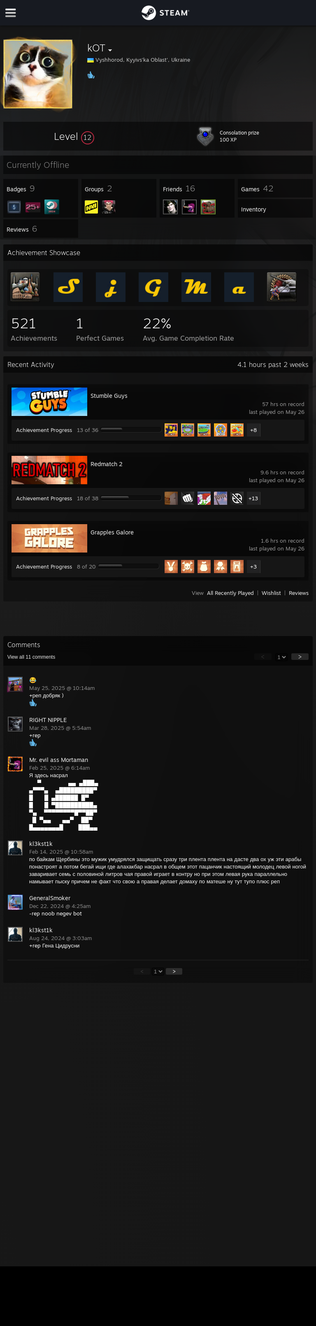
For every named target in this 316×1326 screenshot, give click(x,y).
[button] (74, 136)
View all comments (31, 657)
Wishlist (271, 593)
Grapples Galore (112, 532)
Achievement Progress (44, 430)
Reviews (299, 593)
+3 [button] (253, 566)
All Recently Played (230, 593)
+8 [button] (253, 430)
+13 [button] (253, 498)
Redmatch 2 (107, 463)
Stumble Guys (109, 395)
